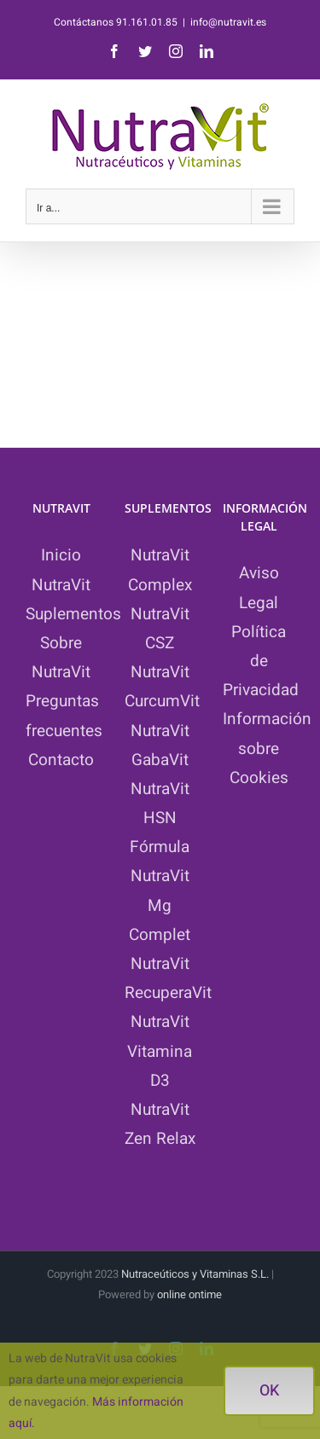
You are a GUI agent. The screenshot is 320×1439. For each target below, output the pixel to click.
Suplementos (73, 614)
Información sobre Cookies (267, 748)
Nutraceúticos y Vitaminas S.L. (196, 1274)
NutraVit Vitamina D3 (159, 1051)
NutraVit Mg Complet (159, 905)
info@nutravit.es (228, 22)
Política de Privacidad (261, 661)
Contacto (61, 760)
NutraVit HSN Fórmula (159, 818)
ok (269, 1390)
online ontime (189, 1294)
